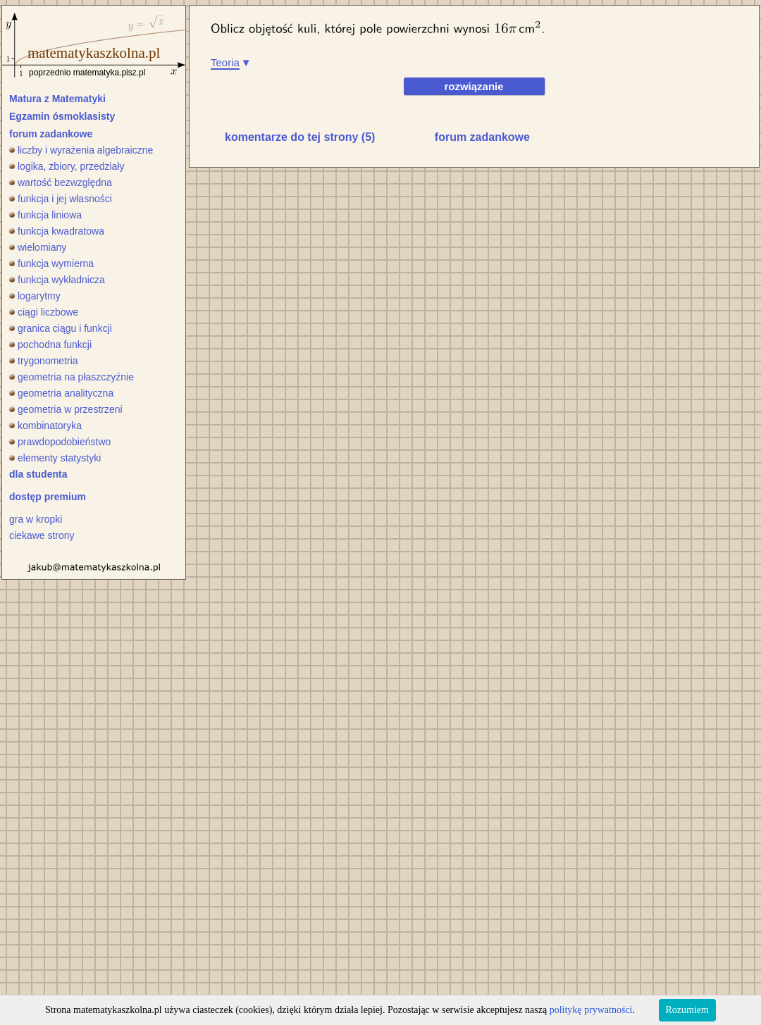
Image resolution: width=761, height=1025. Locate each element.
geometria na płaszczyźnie (71, 377)
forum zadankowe (50, 133)
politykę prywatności (591, 1010)
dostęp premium (47, 496)
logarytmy (35, 296)
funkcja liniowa (45, 214)
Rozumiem (687, 1010)
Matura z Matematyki (57, 98)
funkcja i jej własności (60, 198)
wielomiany (37, 247)
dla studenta (38, 474)
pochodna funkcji (50, 344)
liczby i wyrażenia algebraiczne (81, 150)
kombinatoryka (45, 425)
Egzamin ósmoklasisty (62, 116)
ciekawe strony (42, 535)
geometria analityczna (61, 393)
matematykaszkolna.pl (93, 52)
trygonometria (43, 360)
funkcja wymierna (51, 263)
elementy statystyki (55, 458)
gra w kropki (35, 519)
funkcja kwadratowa (56, 231)
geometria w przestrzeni (66, 409)
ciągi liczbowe (43, 312)
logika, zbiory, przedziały (66, 166)
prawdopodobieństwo (60, 441)
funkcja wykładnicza (57, 279)
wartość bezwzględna (60, 182)
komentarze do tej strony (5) (300, 137)
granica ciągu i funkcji (60, 328)
